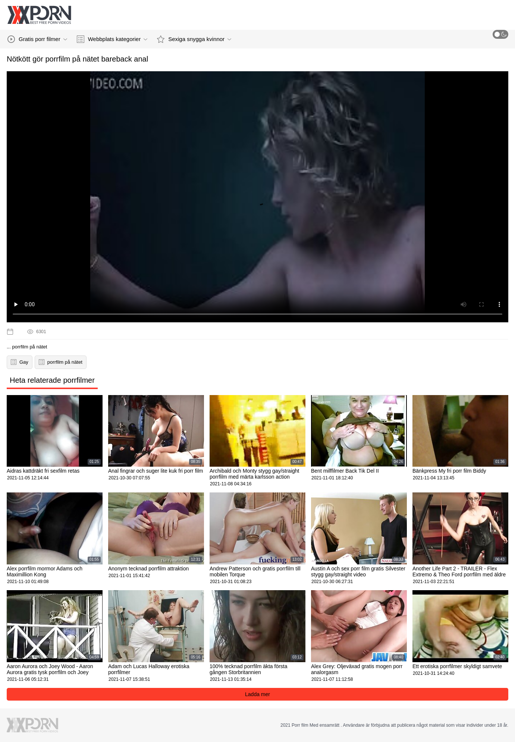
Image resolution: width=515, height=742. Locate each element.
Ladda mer (257, 694)
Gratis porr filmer (37, 39)
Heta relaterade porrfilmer (52, 380)
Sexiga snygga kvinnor (194, 39)
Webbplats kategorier (112, 39)
